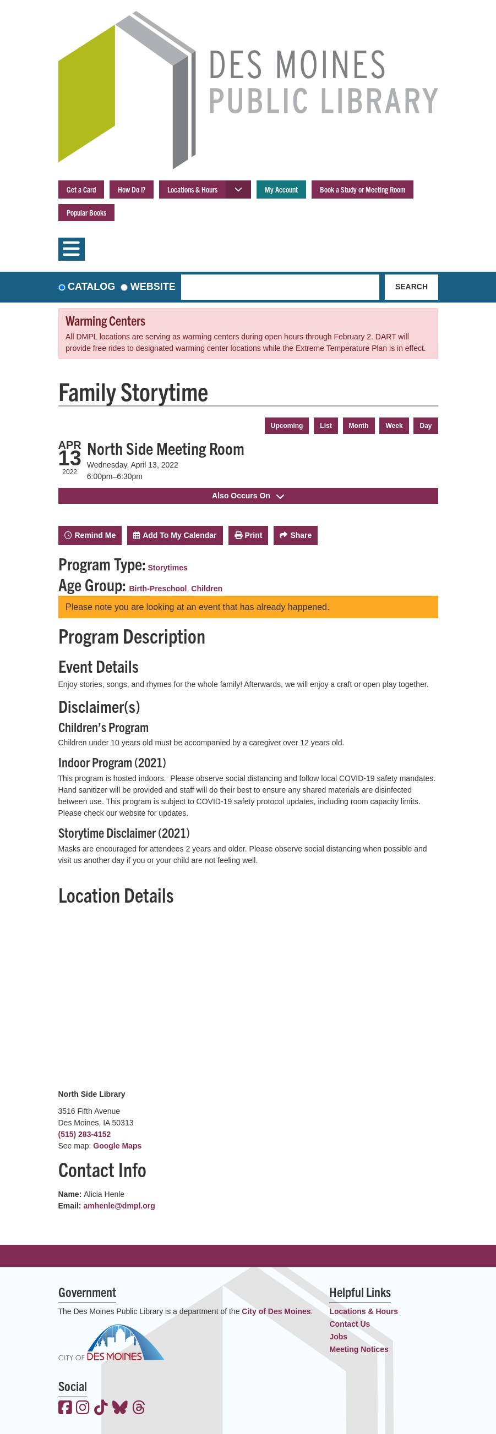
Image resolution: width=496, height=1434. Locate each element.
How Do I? (131, 189)
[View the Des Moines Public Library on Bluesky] (120, 1408)
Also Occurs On (248, 495)
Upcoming (287, 426)
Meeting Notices (358, 1349)
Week (393, 426)
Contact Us (349, 1324)
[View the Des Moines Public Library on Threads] (139, 1408)
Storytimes (167, 567)
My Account (281, 189)
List (325, 426)
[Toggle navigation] (71, 249)
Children (206, 588)
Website (153, 286)
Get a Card (81, 189)
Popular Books (86, 212)
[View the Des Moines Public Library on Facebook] (65, 1408)
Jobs (338, 1336)
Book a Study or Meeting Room (362, 189)
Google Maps (117, 1145)
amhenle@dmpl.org (119, 1205)
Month (359, 426)
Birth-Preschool (158, 588)
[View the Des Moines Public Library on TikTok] (101, 1408)
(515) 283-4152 (84, 1134)
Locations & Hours (192, 189)
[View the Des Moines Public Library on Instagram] (83, 1408)
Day (425, 426)
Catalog (91, 286)
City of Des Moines (276, 1311)
